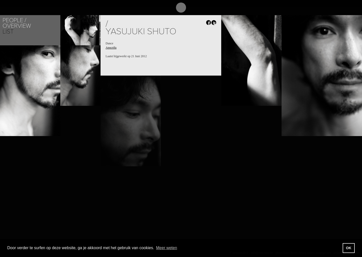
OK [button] (348, 248)
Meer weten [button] (166, 248)
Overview (17, 25)
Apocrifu (111, 47)
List (8, 31)
